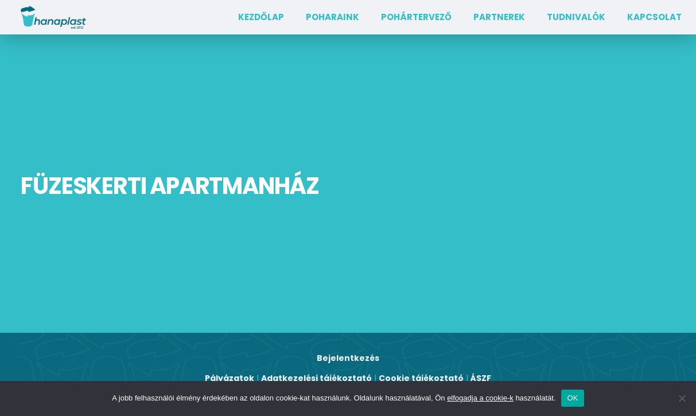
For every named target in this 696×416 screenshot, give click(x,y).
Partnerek (499, 17)
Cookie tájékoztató (421, 378)
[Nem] (681, 398)
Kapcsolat (654, 17)
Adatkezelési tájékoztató (316, 378)
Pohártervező (416, 17)
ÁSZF (481, 378)
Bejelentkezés (348, 358)
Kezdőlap (261, 17)
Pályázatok (229, 378)
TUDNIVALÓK (576, 17)
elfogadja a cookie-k (480, 398)
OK (572, 398)
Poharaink (332, 17)
